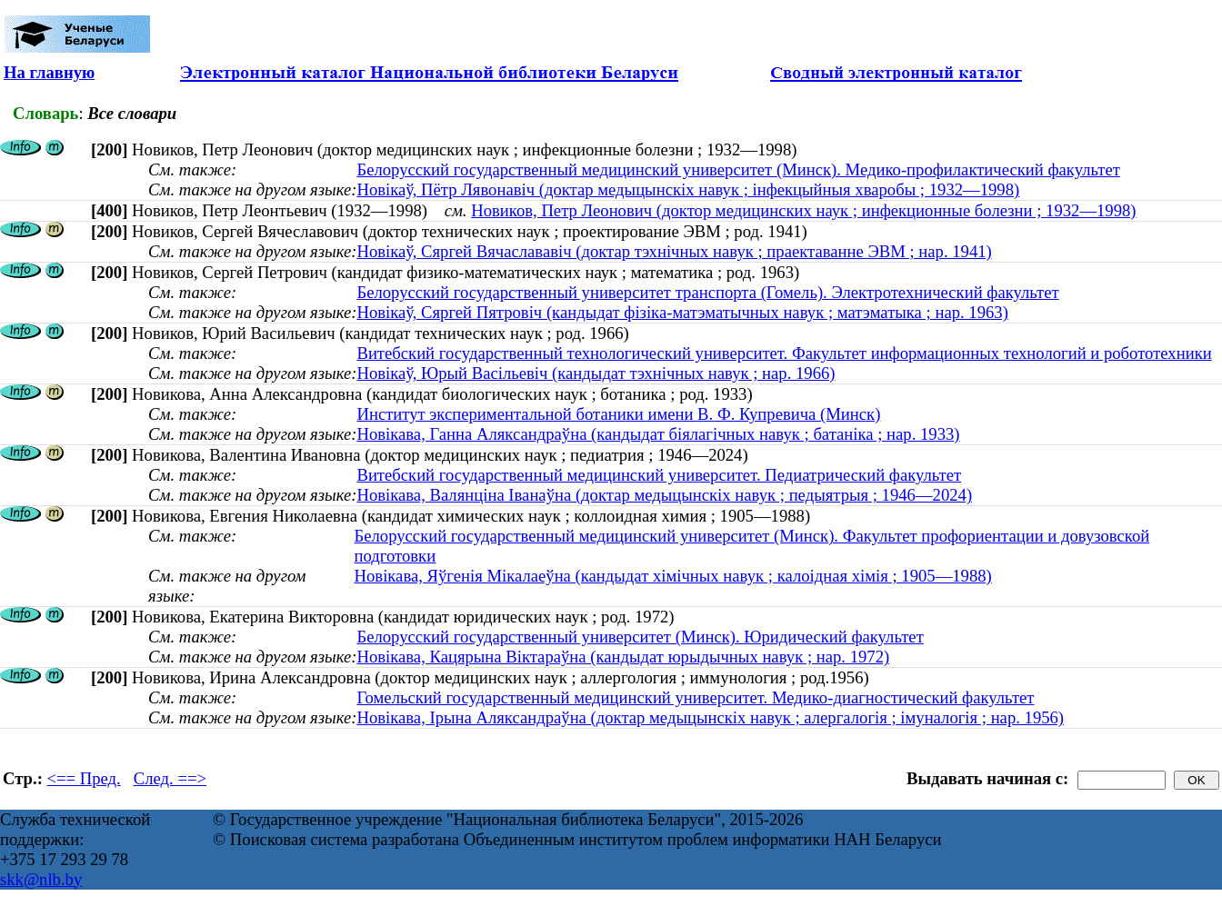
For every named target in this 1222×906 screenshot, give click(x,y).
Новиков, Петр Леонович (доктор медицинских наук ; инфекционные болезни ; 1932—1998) (803, 210)
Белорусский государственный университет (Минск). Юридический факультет (639, 636)
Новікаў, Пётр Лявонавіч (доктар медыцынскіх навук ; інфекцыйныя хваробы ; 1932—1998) (687, 189)
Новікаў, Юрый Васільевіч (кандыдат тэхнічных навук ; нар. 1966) (595, 373)
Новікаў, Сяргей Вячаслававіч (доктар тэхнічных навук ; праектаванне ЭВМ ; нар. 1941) (673, 251)
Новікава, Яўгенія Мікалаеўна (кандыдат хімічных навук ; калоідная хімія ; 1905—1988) (673, 575)
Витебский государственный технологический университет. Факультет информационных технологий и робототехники (783, 353)
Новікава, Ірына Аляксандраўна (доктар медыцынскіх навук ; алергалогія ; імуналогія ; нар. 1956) (710, 717)
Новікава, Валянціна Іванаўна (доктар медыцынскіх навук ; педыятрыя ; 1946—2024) (664, 494)
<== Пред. (84, 778)
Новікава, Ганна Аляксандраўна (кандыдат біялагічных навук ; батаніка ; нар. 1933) (657, 433)
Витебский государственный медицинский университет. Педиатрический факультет (658, 474)
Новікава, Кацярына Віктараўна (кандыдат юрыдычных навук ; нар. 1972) (622, 656)
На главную (49, 72)
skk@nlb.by (41, 879)
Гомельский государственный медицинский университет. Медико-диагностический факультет (695, 697)
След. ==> (170, 778)
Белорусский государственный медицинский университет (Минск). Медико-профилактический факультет (737, 169)
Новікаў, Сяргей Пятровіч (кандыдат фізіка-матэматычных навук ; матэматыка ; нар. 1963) (681, 312)
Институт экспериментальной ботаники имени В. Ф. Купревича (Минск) (618, 413)
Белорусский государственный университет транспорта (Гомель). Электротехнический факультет (707, 292)
